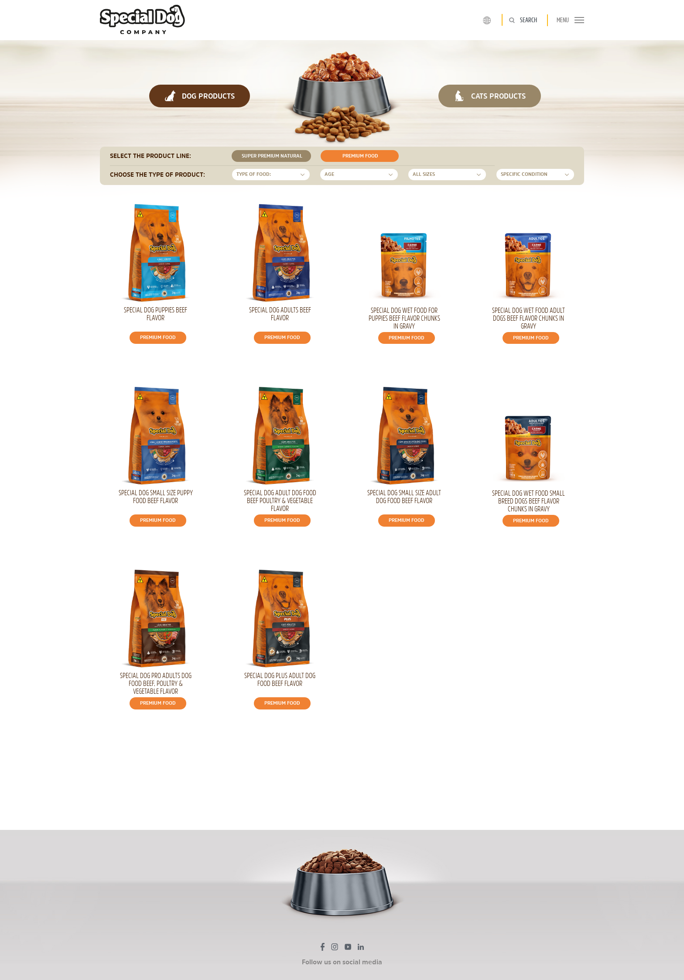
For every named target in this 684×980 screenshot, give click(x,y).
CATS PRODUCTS (490, 95)
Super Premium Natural (270, 156)
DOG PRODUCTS (199, 95)
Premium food (358, 156)
